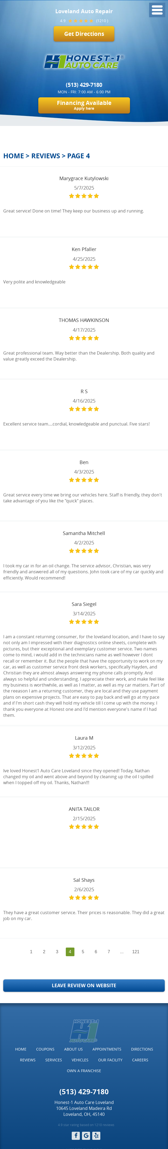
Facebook (76, 1136)
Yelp (96, 1136)
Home (13, 155)
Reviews (45, 155)
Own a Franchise (84, 1070)
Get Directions (84, 34)
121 (135, 951)
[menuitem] (20, 1049)
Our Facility (110, 1059)
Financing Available (84, 105)
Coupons (45, 1049)
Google (86, 1136)
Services (53, 1059)
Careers (140, 1059)
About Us (73, 1049)
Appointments (106, 1049)
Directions (142, 1049)
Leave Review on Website (84, 985)
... (122, 951)
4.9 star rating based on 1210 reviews (86, 1125)
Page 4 (78, 155)
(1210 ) (102, 20)
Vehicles (80, 1059)
